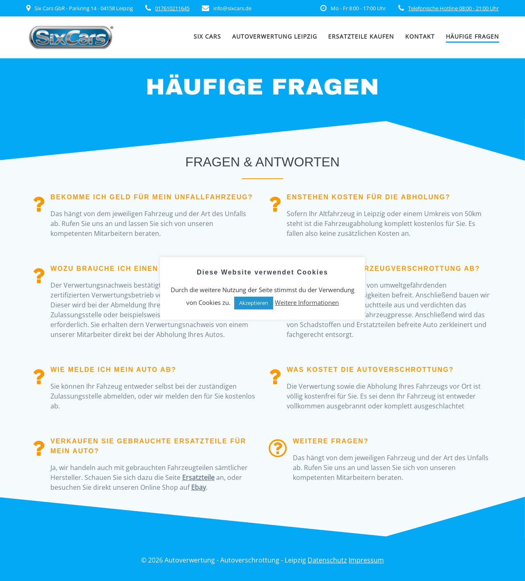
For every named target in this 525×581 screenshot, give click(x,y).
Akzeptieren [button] (253, 303)
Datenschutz (327, 560)
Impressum (366, 560)
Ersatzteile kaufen (361, 36)
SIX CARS (207, 36)
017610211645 (172, 8)
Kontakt (420, 36)
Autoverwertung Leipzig (274, 36)
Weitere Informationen (307, 302)
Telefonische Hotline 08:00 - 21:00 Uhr (453, 8)
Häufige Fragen (472, 36)
